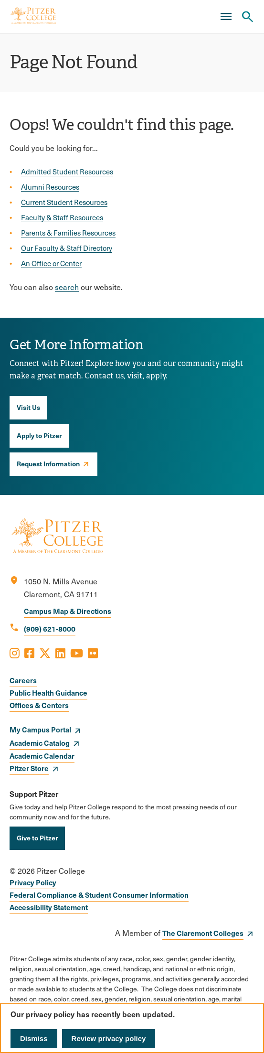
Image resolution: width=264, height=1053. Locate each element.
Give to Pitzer (37, 837)
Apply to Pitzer (39, 435)
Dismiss (34, 1038)
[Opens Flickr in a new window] (93, 653)
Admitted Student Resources (67, 171)
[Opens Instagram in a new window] (15, 653)
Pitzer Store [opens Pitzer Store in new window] (29, 768)
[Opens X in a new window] (45, 653)
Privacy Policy (33, 882)
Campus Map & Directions (67, 611)
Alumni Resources (50, 187)
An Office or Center (51, 263)
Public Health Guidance (48, 693)
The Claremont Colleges (202, 933)
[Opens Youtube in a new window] (76, 653)
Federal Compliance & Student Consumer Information (99, 895)
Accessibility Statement (49, 907)
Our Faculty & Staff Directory (66, 248)
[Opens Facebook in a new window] (29, 653)
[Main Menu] (226, 16)
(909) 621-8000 (49, 628)
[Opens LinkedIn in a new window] (60, 653)
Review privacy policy (109, 1038)
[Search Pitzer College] (247, 16)
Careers (23, 680)
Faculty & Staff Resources (62, 217)
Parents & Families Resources (68, 232)
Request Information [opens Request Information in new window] (48, 463)
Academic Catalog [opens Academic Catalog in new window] (40, 743)
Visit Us (28, 407)
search (67, 287)
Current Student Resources (64, 202)
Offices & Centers (39, 705)
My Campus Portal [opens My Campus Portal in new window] (40, 729)
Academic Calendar (42, 756)
